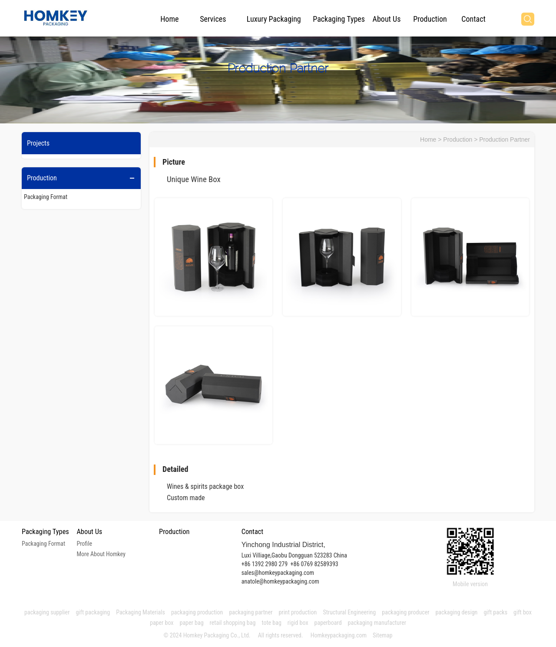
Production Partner (504, 139)
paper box (162, 622)
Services (213, 18)
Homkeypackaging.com (339, 635)
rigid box (298, 622)
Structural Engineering (349, 612)
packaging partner (250, 612)
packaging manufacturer (378, 622)
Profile (84, 543)
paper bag (192, 622)
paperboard (328, 622)
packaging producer (405, 612)
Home (169, 18)
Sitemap (382, 635)
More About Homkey (100, 554)
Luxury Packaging (274, 18)
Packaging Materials (140, 612)
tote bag (271, 622)
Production (430, 18)
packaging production (197, 612)
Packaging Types (339, 18)
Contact (473, 18)
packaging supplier (47, 612)
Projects (38, 143)
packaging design (456, 612)
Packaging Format (45, 196)
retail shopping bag (233, 622)
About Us (387, 18)
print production (297, 612)
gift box (522, 612)
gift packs (495, 612)
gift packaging (93, 612)
